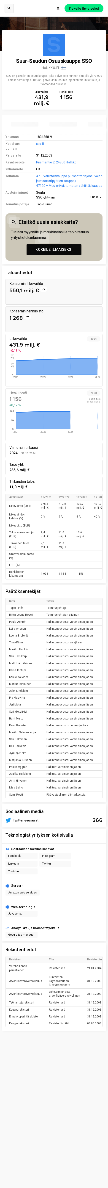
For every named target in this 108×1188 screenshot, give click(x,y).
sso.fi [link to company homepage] (40, 144)
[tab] (24, 124)
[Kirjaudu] (58, 8)
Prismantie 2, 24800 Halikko (56, 162)
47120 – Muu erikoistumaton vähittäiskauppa (69, 185)
